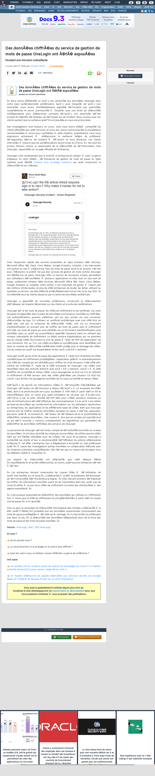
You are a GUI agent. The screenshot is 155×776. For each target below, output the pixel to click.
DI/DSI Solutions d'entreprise (28, 7)
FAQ (38, 2)
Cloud (46, 7)
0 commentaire (56, 66)
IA (53, 7)
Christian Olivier (37, 66)
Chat (57, 2)
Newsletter (70, 2)
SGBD (120, 7)
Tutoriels (27, 2)
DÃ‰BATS (96, 11)
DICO (113, 11)
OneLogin (21, 527)
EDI (96, 7)
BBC (31, 527)
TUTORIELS (20, 11)
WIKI (106, 11)
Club (117, 2)
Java (77, 7)
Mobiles (137, 7)
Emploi (84, 2)
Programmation (108, 7)
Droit (107, 2)
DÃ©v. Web (87, 7)
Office (128, 7)
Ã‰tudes (96, 2)
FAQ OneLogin (43, 527)
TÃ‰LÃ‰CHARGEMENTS (68, 11)
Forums (14, 2)
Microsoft (68, 7)
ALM (59, 7)
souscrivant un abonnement (68, 591)
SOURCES (85, 11)
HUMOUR (122, 11)
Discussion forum (130, 76)
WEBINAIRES (40, 11)
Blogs (47, 2)
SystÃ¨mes (148, 7)
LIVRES (51, 11)
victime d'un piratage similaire (52, 162)
